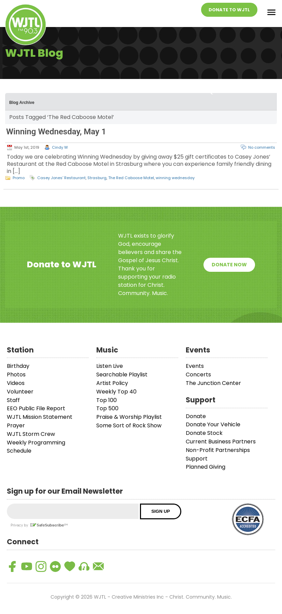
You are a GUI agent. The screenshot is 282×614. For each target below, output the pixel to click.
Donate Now (229, 264)
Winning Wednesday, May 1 (56, 131)
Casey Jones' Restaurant (61, 178)
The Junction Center (213, 383)
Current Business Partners (221, 441)
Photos (16, 374)
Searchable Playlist (121, 374)
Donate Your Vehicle (213, 424)
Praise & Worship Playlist (129, 417)
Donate (196, 416)
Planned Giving (205, 467)
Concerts (198, 374)
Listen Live (109, 366)
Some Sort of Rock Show (128, 425)
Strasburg (97, 178)
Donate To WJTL (229, 9)
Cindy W (60, 147)
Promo (19, 178)
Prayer (16, 425)
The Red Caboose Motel (131, 178)
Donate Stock (204, 433)
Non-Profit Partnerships (218, 450)
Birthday (18, 366)
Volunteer (20, 392)
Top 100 (106, 400)
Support (197, 459)
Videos (16, 383)
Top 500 (107, 408)
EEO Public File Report (36, 408)
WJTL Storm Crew (31, 434)
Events (195, 366)
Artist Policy (112, 383)
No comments (261, 147)
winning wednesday (175, 178)
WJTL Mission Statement (39, 417)
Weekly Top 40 (116, 392)
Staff (13, 400)
